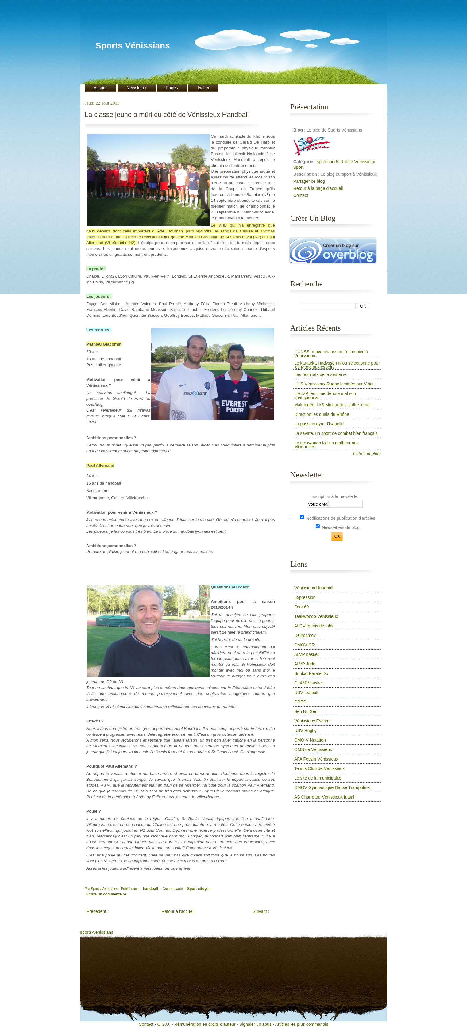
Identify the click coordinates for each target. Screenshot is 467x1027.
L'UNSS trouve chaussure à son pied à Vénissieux (331, 353)
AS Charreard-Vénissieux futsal (324, 797)
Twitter (203, 87)
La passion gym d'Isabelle (319, 423)
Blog (298, 130)
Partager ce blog (309, 181)
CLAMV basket (308, 682)
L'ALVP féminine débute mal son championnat (325, 395)
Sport (298, 167)
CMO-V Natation (310, 740)
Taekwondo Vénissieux (316, 616)
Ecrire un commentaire (106, 894)
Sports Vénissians (132, 45)
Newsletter (136, 87)
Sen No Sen (306, 711)
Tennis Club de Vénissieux (319, 768)
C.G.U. (164, 1024)
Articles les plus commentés (302, 1024)
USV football (306, 692)
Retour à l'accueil (177, 911)
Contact (300, 195)
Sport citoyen (199, 889)
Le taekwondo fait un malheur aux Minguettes (326, 444)
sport (321, 161)
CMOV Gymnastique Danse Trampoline (332, 787)
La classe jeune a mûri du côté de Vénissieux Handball (167, 114)
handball (150, 889)
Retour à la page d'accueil (318, 188)
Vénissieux (364, 161)
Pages (172, 87)
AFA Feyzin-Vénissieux (316, 759)
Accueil (100, 87)
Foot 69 (301, 606)
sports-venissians (96, 932)
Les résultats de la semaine (320, 374)
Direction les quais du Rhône (321, 414)
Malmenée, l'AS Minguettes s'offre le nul (332, 404)
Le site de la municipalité (317, 778)
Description (305, 174)
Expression (304, 597)
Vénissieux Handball (313, 587)
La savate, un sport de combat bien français (336, 433)
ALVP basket (306, 654)
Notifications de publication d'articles (337, 518)
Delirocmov (305, 635)
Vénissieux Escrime (313, 721)
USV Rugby (305, 730)
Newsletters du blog (338, 527)
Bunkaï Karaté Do (311, 673)
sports (333, 161)
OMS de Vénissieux (313, 749)
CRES (300, 701)
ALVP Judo (304, 663)
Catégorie (303, 161)
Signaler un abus (255, 1024)
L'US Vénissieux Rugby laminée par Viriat (333, 383)
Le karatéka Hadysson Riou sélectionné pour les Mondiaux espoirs (337, 365)
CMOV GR (304, 644)
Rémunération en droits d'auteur (205, 1024)
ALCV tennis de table (314, 625)
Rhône (346, 161)
